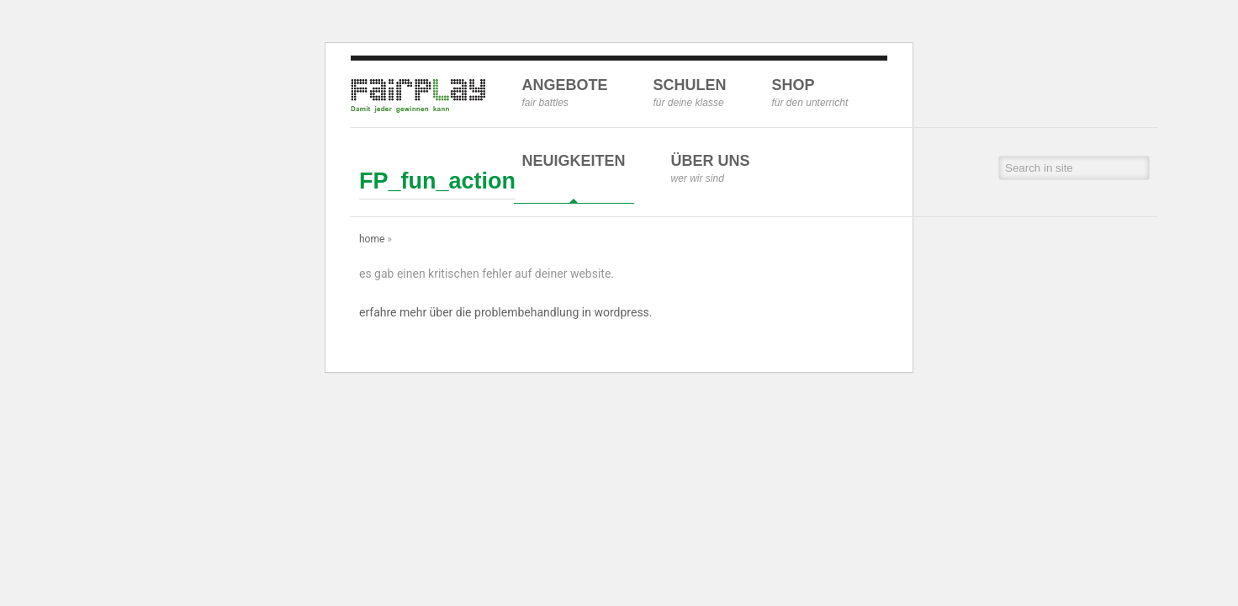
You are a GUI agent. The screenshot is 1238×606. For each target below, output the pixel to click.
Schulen (690, 93)
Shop (810, 93)
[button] (1138, 168)
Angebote (565, 93)
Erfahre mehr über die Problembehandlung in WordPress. (506, 312)
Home (371, 239)
